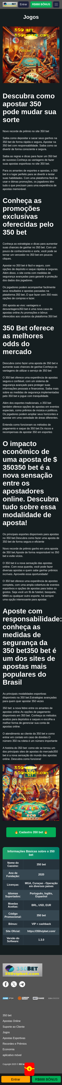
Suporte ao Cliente (14, 1026)
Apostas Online (12, 1021)
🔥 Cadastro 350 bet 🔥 (31, 832)
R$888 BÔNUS (41, 4)
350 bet (7, 1015)
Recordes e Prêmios (15, 1043)
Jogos (6, 1032)
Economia (8, 1049)
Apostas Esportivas (14, 1038)
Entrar (23, 4)
